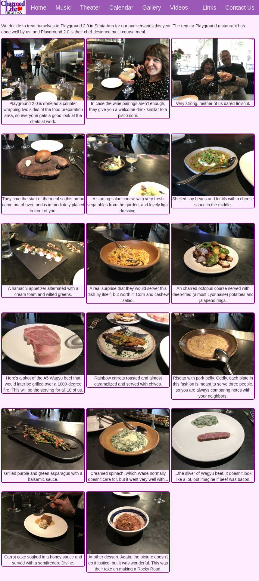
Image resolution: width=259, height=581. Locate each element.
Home (38, 7)
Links (209, 7)
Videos (179, 7)
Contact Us (239, 7)
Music (63, 7)
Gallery (151, 7)
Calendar (121, 7)
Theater (90, 7)
